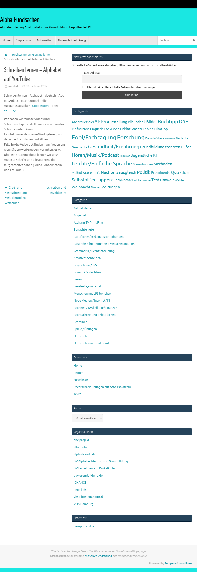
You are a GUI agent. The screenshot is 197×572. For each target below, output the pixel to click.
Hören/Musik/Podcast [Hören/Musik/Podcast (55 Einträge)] (95, 155)
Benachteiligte (84, 230)
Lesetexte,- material (87, 286)
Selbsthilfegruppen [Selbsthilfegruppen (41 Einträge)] (92, 180)
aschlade (13, 86)
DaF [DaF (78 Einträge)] (183, 121)
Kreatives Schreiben (87, 258)
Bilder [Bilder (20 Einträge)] (151, 121)
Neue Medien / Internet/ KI (92, 301)
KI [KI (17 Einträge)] (155, 155)
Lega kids (80, 490)
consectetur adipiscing (98, 556)
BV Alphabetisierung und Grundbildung (101, 461)
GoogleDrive (40, 106)
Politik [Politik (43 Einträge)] (143, 172)
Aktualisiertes (83, 208)
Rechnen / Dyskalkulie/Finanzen (95, 308)
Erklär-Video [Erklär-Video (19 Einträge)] (131, 129)
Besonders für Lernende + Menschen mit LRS (104, 244)
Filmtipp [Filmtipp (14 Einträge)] (161, 129)
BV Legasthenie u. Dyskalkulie (94, 468)
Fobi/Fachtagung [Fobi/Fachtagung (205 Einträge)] (94, 137)
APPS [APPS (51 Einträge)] (100, 122)
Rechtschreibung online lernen (31, 54)
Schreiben (80, 322)
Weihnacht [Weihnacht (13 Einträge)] (81, 187)
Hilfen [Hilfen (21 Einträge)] (186, 147)
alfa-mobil (81, 447)
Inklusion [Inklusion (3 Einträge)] (125, 156)
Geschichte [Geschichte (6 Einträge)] (79, 147)
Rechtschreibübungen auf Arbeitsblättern (102, 387)
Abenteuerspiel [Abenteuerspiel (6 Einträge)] (83, 122)
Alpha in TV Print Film (88, 223)
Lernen (78, 373)
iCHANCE (80, 483)
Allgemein (81, 215)
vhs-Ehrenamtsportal (88, 497)
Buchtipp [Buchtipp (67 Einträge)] (168, 121)
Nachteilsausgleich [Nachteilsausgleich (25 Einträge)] (118, 172)
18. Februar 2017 (36, 86)
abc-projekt (81, 440)
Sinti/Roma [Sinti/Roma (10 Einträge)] (121, 180)
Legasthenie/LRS (85, 265)
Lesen (78, 279)
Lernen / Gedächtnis (87, 272)
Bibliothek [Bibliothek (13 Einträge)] (137, 122)
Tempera (170, 563)
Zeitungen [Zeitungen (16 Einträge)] (111, 187)
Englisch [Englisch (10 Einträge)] (96, 129)
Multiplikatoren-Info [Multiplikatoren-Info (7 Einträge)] (86, 173)
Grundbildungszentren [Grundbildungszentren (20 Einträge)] (160, 147)
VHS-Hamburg (83, 504)
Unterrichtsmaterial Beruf (91, 343)
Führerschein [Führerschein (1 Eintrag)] (169, 138)
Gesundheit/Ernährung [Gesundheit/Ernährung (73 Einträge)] (113, 147)
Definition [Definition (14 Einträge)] (80, 129)
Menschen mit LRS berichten (93, 294)
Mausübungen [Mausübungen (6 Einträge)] (143, 164)
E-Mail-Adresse (91, 73)
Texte (77, 394)
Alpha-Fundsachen (19, 20)
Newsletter (81, 380)
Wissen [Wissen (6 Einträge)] (96, 187)
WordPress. (186, 563)
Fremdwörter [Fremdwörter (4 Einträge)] (153, 138)
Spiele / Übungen (85, 329)
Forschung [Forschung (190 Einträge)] (131, 137)
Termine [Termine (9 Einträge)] (144, 180)
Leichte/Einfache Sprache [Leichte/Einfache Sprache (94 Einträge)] (102, 163)
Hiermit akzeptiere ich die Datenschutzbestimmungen (119, 87)
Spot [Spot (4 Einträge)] (134, 180)
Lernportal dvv (84, 526)
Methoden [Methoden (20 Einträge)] (163, 164)
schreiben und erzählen (56, 190)
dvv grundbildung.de (88, 476)
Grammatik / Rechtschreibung (94, 251)
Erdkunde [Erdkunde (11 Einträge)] (111, 129)
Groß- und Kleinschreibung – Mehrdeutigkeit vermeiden (17, 195)
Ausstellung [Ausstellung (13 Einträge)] (117, 122)
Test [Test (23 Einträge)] (155, 180)
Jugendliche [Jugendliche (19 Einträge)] (142, 155)
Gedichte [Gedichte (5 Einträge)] (182, 138)
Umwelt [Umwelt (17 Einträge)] (167, 180)
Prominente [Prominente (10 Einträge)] (160, 172)
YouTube (10, 111)
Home (78, 366)
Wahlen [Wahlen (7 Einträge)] (180, 180)
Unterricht (81, 336)
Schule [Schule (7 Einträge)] (184, 173)
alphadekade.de (85, 454)
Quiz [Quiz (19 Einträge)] (175, 172)
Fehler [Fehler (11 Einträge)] (148, 129)
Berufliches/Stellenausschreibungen (99, 237)
